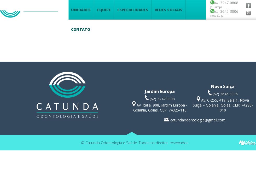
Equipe (104, 9)
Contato (80, 29)
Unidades (81, 9)
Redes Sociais (168, 9)
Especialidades (132, 9)
